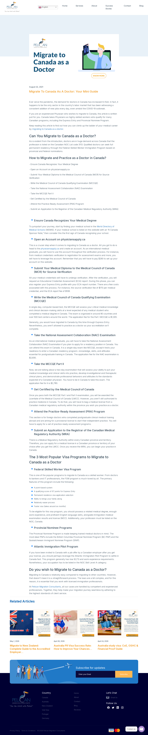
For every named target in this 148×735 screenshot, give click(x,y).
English (43, 7)
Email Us (114, 697)
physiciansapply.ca (50, 248)
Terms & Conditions (28, 731)
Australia (45, 702)
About (94, 6)
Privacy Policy (15, 731)
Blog (141, 6)
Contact (127, 6)
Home (65, 6)
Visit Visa (45, 710)
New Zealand (47, 706)
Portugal (45, 714)
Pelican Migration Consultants (46, 586)
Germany (45, 718)
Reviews (77, 710)
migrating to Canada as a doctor (47, 129)
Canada (45, 697)
